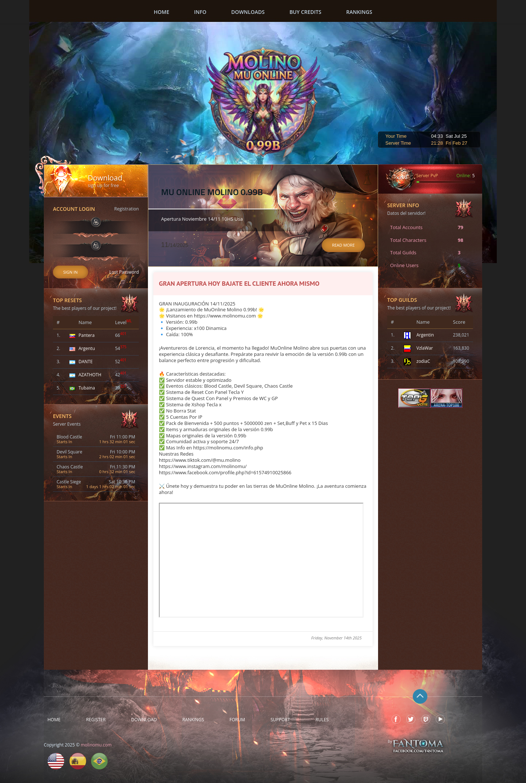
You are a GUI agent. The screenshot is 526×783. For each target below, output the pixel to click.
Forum (237, 720)
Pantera (87, 335)
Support (280, 720)
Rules (322, 720)
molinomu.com (96, 745)
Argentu (87, 348)
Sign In (70, 272)
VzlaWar (424, 348)
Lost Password (124, 272)
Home (161, 11)
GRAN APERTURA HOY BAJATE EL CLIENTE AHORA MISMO (239, 283)
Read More (343, 245)
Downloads (247, 11)
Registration (126, 209)
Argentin (425, 335)
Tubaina (87, 388)
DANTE (86, 361)
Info (200, 11)
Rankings (359, 11)
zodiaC (423, 361)
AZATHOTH (90, 375)
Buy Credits (305, 11)
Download (144, 720)
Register (96, 720)
